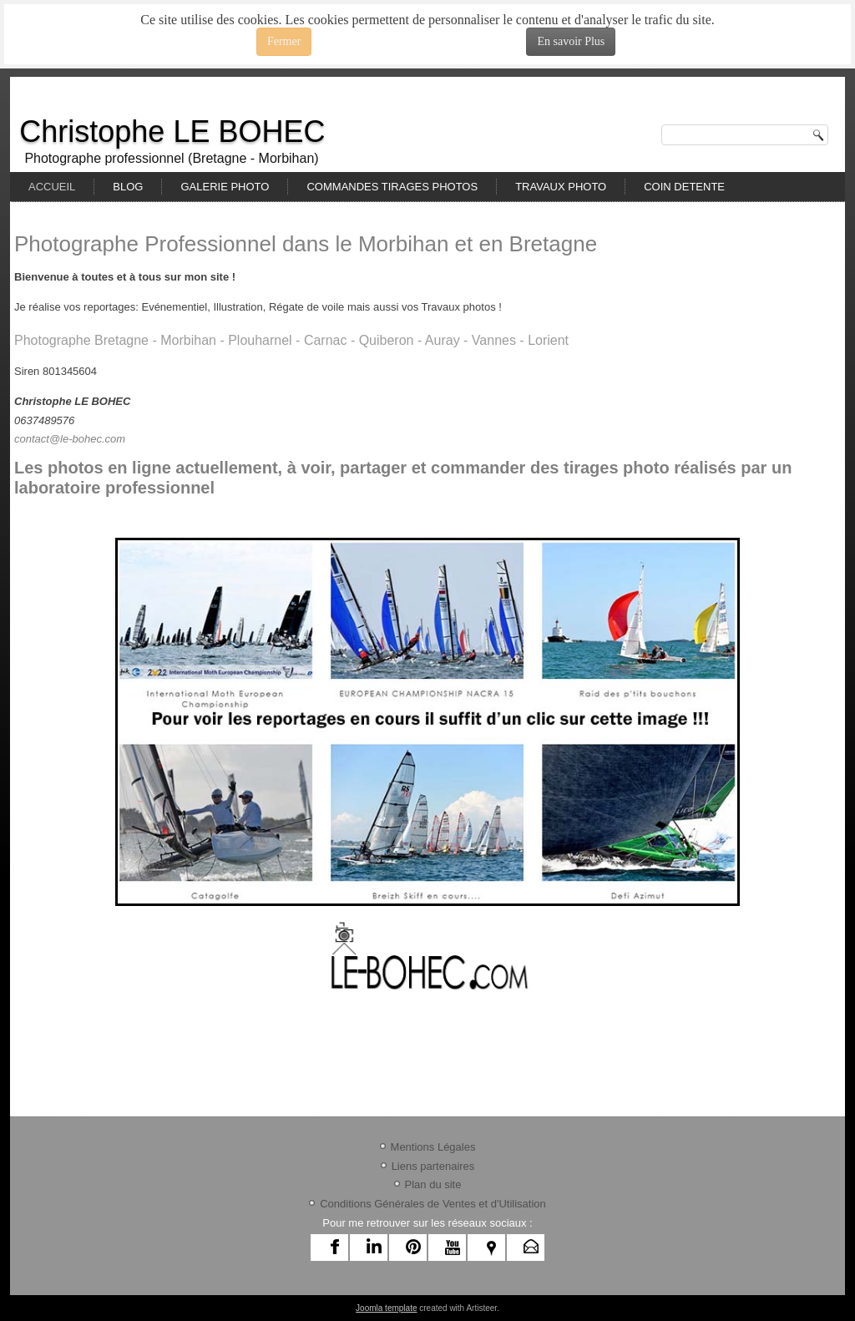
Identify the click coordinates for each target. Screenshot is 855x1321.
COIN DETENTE (684, 186)
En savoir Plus (571, 41)
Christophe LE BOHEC (172, 131)
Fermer (284, 41)
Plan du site (433, 1184)
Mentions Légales (433, 1147)
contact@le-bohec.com (69, 439)
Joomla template (386, 1308)
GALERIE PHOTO (224, 186)
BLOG (128, 186)
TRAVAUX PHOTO (560, 186)
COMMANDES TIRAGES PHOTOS (392, 186)
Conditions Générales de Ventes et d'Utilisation (433, 1203)
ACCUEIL (51, 186)
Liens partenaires (433, 1166)
